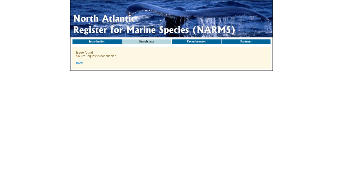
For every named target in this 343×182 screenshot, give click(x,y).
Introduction (97, 41)
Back (79, 63)
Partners (246, 41)
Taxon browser (196, 41)
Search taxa (146, 41)
